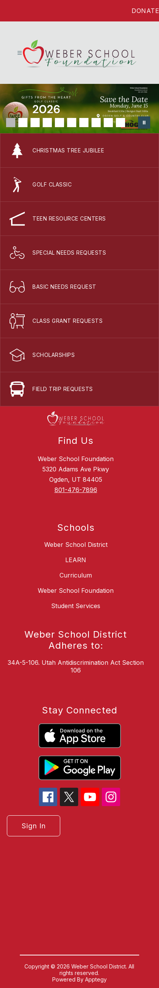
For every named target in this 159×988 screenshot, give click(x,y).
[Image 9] (108, 122)
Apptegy (96, 979)
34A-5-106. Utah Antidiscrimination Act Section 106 (76, 666)
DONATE (145, 11)
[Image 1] (10, 122)
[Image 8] (96, 122)
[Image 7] (83, 122)
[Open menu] (19, 53)
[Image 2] (22, 122)
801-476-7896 (76, 490)
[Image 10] (120, 122)
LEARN (75, 560)
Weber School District (76, 544)
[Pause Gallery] (144, 122)
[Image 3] (35, 122)
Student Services (75, 606)
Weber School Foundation (76, 590)
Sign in (34, 826)
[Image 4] (47, 122)
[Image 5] (59, 122)
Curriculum (75, 575)
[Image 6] (71, 122)
